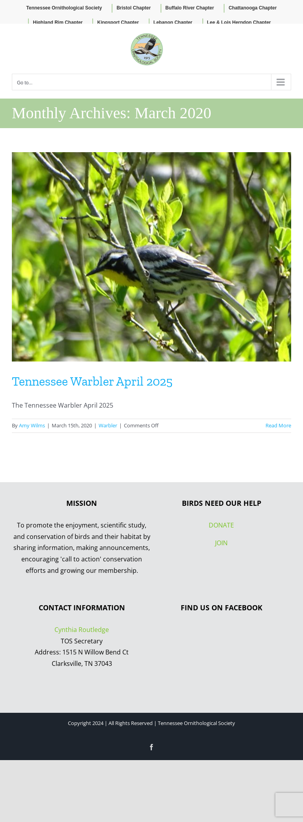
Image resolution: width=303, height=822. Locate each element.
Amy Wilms (32, 425)
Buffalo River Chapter (189, 8)
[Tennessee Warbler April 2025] (151, 257)
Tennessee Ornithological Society (64, 8)
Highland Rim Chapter (57, 22)
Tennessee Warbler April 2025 (92, 381)
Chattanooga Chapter (252, 8)
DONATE (221, 525)
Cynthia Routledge (81, 629)
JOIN (221, 543)
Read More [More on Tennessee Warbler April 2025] (278, 425)
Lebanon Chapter (173, 22)
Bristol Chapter (133, 8)
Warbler (108, 425)
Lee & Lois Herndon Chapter (239, 22)
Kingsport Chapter (117, 22)
